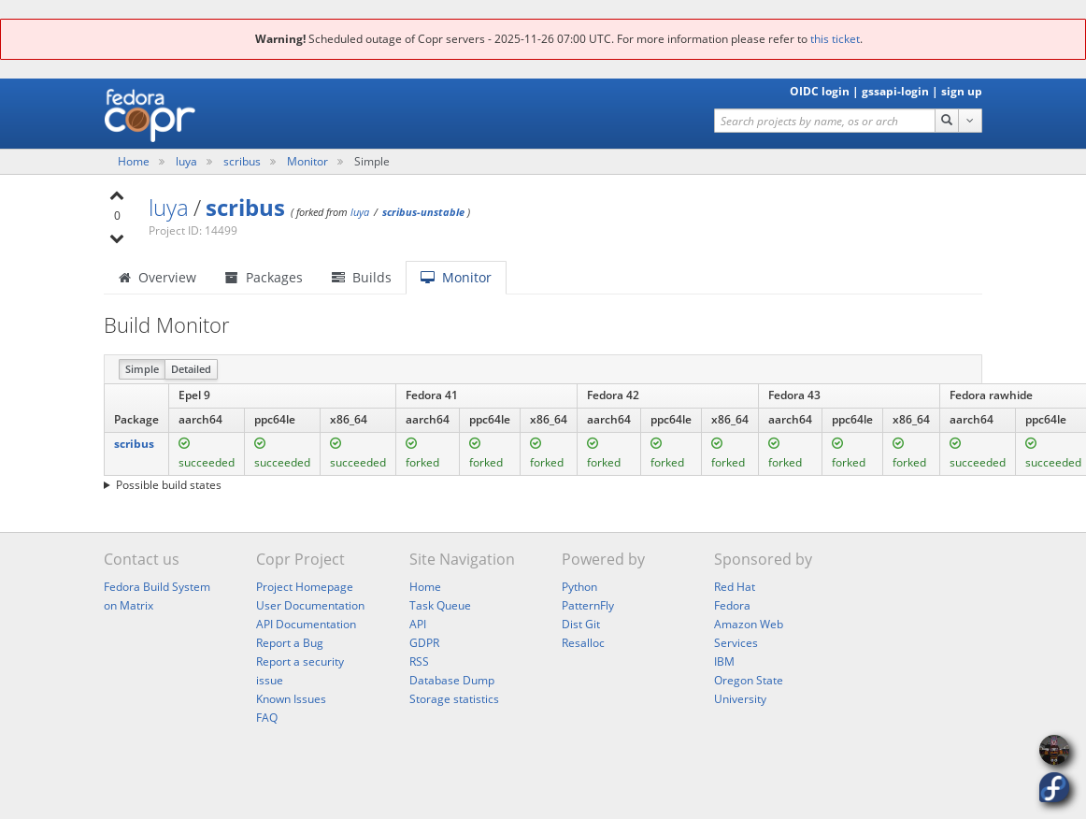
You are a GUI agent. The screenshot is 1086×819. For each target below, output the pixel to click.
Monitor (307, 161)
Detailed (191, 369)
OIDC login (820, 91)
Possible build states (168, 485)
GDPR (424, 643)
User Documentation (310, 605)
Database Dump (451, 680)
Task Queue (440, 605)
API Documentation (306, 624)
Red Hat (734, 587)
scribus (243, 161)
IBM (724, 661)
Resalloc (583, 643)
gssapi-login (895, 91)
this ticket (835, 39)
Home (135, 161)
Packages (264, 277)
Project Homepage (304, 587)
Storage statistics (454, 699)
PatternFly (588, 605)
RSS (419, 661)
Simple (142, 369)
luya (188, 161)
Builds (362, 277)
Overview (157, 277)
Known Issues (291, 699)
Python (579, 587)
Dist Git (581, 624)
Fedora (732, 605)
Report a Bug (289, 643)
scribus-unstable (423, 212)
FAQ (267, 718)
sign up (961, 91)
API (417, 624)
